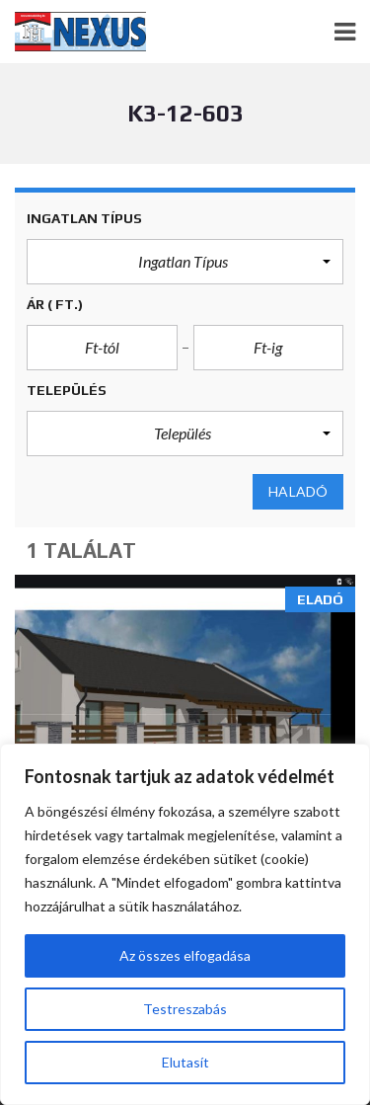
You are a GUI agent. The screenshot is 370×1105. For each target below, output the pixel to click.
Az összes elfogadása (185, 955)
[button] (185, 261)
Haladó (298, 492)
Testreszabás (185, 1008)
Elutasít (185, 1062)
